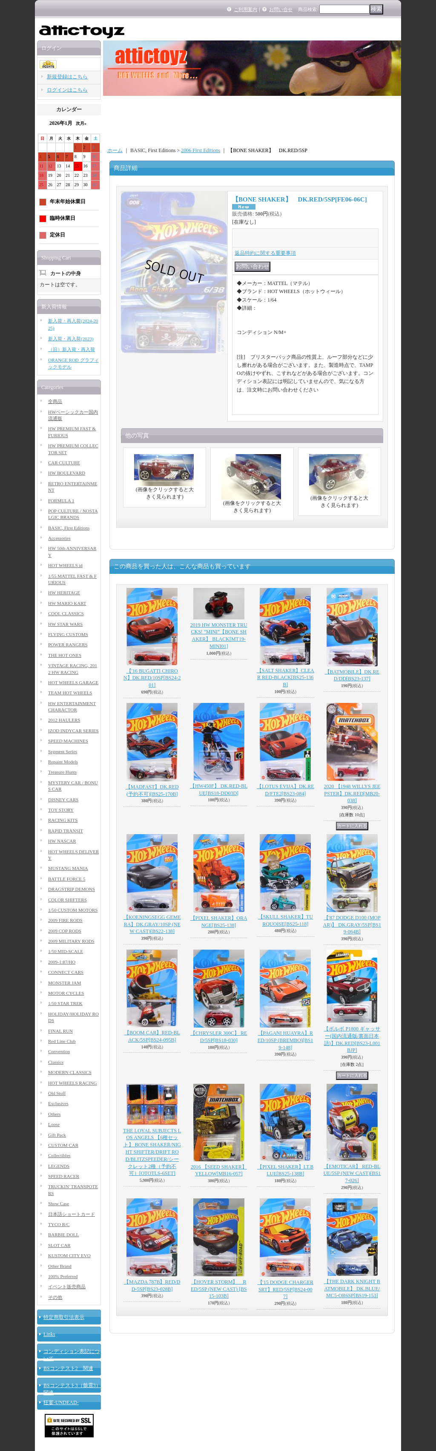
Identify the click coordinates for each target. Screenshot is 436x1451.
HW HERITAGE (64, 592)
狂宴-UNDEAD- (61, 1402)
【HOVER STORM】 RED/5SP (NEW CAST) (219, 1289)
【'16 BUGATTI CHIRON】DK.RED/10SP (152, 678)
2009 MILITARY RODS (71, 941)
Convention (59, 1051)
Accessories (59, 538)
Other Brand (60, 1266)
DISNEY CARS (63, 799)
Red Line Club (62, 1041)
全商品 (55, 401)
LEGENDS (58, 1166)
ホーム (115, 150)
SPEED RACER (63, 1176)
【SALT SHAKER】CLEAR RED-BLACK (285, 678)
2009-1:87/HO (61, 961)
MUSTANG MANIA (68, 868)
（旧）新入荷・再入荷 (71, 349)
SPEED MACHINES (68, 740)
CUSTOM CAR (63, 1145)
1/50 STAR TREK (65, 1003)
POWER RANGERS (68, 644)
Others (54, 1114)
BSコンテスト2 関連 (68, 1368)
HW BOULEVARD (66, 472)
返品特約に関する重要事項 (265, 253)
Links (49, 1334)
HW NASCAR (62, 841)
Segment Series (62, 751)
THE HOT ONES (64, 655)
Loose (54, 1124)
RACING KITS (62, 820)
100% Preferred (62, 1276)
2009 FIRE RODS (65, 920)
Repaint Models (63, 761)
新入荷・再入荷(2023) (70, 338)
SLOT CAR (59, 1245)
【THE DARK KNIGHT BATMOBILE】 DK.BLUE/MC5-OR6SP (352, 1288)
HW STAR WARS (65, 624)
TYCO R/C (58, 1224)
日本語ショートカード (71, 1214)
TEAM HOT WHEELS (70, 692)
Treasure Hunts (62, 771)
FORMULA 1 (61, 500)
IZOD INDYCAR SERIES (73, 730)
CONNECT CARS (65, 972)
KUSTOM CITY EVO (69, 1255)
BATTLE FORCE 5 (66, 878)
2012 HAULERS (64, 720)
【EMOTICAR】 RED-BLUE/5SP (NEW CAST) (352, 1173)
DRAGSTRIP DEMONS (71, 889)
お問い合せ (281, 9)
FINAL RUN (60, 1031)
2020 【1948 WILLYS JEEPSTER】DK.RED (352, 793)
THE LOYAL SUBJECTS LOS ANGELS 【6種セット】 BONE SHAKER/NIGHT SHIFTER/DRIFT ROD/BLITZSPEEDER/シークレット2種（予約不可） (152, 1152)
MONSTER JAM (64, 982)
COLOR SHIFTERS (67, 899)
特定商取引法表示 (63, 1317)
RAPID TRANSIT (65, 830)
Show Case (58, 1203)
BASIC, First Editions (69, 527)
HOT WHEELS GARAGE (73, 682)
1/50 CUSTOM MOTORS (73, 910)
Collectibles (59, 1155)
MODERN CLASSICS (70, 1072)
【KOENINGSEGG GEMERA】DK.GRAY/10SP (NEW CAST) (152, 924)
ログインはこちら (67, 90)
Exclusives (58, 1103)
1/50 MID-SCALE (65, 951)
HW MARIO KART (67, 603)
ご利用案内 (245, 9)
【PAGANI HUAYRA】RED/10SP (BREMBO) (285, 1040)
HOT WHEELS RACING (72, 1082)
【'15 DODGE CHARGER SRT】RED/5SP (286, 1289)
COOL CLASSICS (66, 613)
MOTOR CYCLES (66, 993)
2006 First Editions (200, 150)
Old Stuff (57, 1093)
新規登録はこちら (67, 77)
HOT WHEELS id (65, 565)
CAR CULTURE (64, 462)
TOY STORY (61, 809)
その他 (55, 1297)
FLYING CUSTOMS (68, 634)
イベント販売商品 (67, 1286)
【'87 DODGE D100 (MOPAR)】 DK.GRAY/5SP (352, 925)
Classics (55, 1062)
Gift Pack (57, 1134)
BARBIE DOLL (63, 1234)
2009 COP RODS (64, 930)
